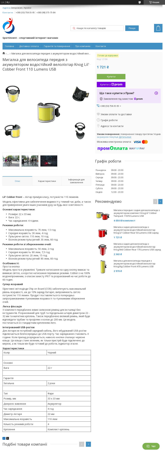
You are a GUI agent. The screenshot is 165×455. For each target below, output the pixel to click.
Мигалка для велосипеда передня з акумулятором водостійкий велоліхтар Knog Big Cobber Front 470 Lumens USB (134, 263)
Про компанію (82, 46)
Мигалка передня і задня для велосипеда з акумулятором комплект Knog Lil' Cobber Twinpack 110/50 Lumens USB (137, 213)
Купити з (111, 84)
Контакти (101, 46)
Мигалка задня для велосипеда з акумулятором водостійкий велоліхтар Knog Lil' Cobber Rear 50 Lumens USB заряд (136, 230)
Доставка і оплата (29, 46)
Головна (9, 46)
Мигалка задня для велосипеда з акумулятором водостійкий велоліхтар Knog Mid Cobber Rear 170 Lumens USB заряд (137, 246)
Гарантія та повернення (57, 46)
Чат (151, 446)
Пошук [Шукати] (132, 28)
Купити (111, 76)
